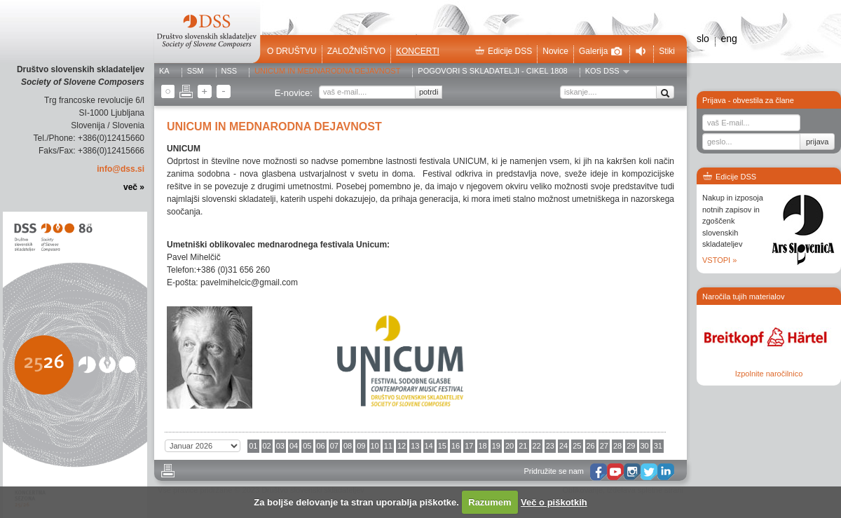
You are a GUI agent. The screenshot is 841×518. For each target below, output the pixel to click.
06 (321, 446)
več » (133, 187)
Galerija (600, 51)
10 (375, 446)
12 (401, 446)
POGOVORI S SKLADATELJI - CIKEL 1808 (492, 71)
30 (645, 446)
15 (442, 446)
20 (509, 446)
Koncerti (417, 51)
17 (469, 446)
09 (361, 446)
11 (388, 446)
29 (631, 446)
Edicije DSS (503, 51)
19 (496, 446)
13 (415, 446)
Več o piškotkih (554, 502)
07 (334, 446)
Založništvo (356, 51)
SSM (195, 71)
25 (577, 446)
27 (604, 446)
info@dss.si (120, 169)
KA (164, 71)
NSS (229, 71)
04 (293, 446)
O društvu (292, 51)
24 (563, 446)
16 (455, 446)
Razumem (489, 502)
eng (728, 38)
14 (429, 446)
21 (523, 446)
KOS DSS (602, 71)
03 (280, 446)
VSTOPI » (719, 260)
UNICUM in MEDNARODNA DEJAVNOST (327, 71)
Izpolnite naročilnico (769, 373)
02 (267, 446)
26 (591, 446)
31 (658, 446)
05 (307, 446)
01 (253, 446)
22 (537, 446)
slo (703, 38)
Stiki (667, 51)
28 (617, 446)
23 (550, 446)
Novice (555, 51)
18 (483, 446)
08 (347, 446)
